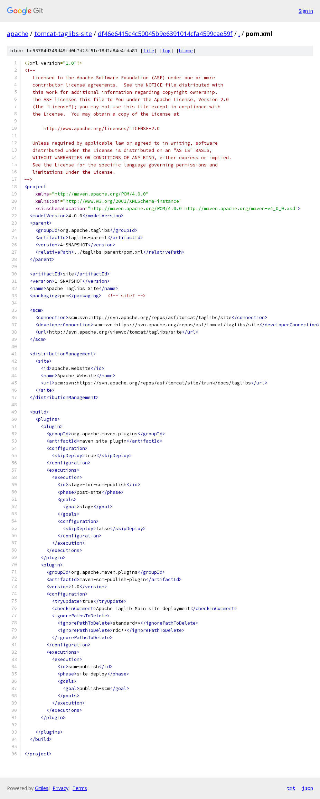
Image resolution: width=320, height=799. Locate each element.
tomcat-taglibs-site (63, 33)
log (166, 51)
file (148, 51)
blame (186, 51)
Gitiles (41, 788)
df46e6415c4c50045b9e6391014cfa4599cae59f (165, 33)
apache (17, 33)
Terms (80, 788)
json (307, 788)
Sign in (306, 11)
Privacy (60, 788)
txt (291, 788)
